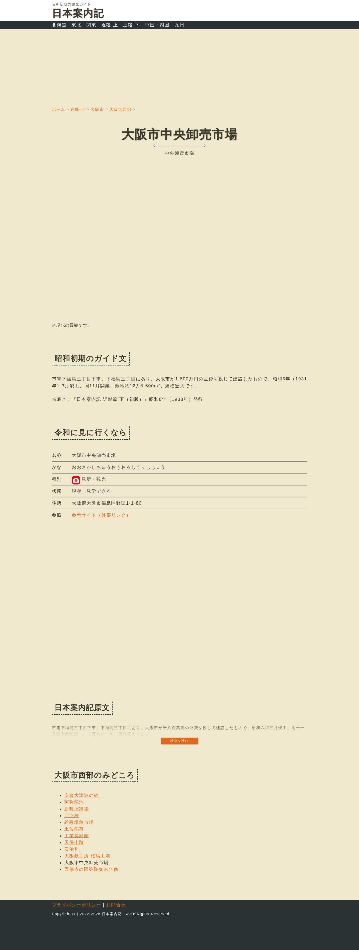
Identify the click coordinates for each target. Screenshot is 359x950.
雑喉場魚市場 (79, 822)
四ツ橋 (71, 815)
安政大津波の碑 (81, 795)
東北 (77, 24)
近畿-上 (109, 24)
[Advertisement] (179, 66)
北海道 (59, 24)
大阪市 (97, 109)
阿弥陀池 (74, 802)
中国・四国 (157, 24)
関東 (91, 24)
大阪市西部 (120, 109)
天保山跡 (74, 842)
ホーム (58, 109)
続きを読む (179, 741)
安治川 (71, 849)
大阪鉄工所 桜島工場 (87, 855)
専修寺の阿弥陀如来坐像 (91, 869)
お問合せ (116, 904)
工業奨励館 (76, 835)
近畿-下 (131, 24)
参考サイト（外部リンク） (101, 515)
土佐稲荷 (74, 829)
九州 (179, 24)
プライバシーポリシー (76, 904)
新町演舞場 (76, 808)
